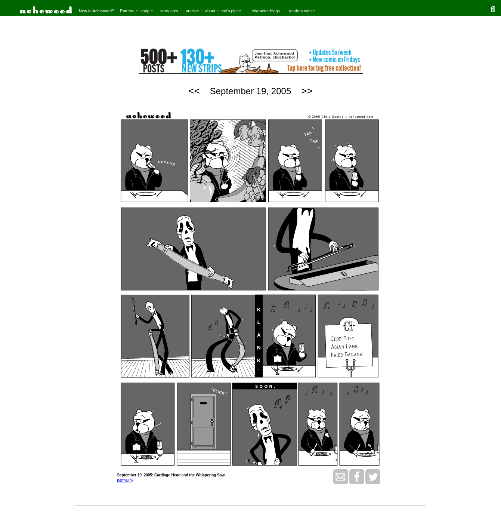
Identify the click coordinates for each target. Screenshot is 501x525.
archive (192, 11)
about (210, 11)
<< (194, 90)
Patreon (127, 11)
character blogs (266, 11)
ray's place (231, 11)
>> (307, 90)
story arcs (169, 11)
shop (144, 11)
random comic (302, 11)
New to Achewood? (96, 11)
